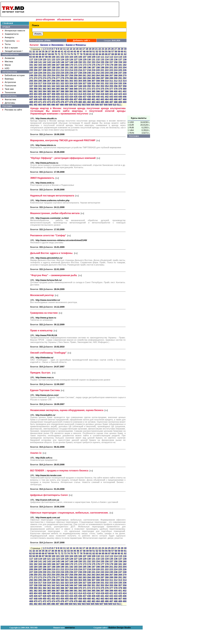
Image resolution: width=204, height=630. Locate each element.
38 (52, 51)
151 (84, 62)
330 (98, 83)
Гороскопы (10, 41)
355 (111, 86)
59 (119, 51)
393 (84, 91)
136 (116, 59)
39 (56, 51)
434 (71, 96)
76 (75, 54)
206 (35, 70)
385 (49, 91)
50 (90, 51)
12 (67, 49)
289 (111, 78)
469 (31, 102)
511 (119, 104)
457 (75, 99)
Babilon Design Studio (119, 627)
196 (89, 67)
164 (44, 65)
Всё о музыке (11, 47)
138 (125, 59)
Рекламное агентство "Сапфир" (48, 235)
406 (44, 94)
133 (102, 59)
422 (116, 94)
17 (83, 49)
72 (62, 54)
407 (49, 94)
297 (49, 81)
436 (80, 96)
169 (67, 65)
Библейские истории (15, 75)
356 (116, 86)
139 (31, 62)
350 (89, 86)
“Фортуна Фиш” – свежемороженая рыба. (53, 275)
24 (106, 49)
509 (110, 104)
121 (49, 59)
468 (125, 99)
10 (61, 49)
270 (125, 75)
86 (106, 54)
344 (62, 86)
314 (125, 81)
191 (67, 67)
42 (65, 51)
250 (35, 75)
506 (97, 104)
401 (120, 91)
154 (98, 62)
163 (40, 65)
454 (62, 99)
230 (44, 73)
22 (99, 49)
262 (89, 75)
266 (107, 75)
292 (125, 78)
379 (120, 88)
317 (40, 83)
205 (31, 70)
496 (53, 104)
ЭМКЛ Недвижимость (42, 178)
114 (116, 57)
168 (62, 65)
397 (102, 91)
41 (62, 51)
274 (44, 78)
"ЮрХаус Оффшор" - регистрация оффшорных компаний (63, 158)
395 (93, 91)
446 (125, 96)
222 (107, 70)
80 (87, 54)
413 (75, 94)
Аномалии (10, 58)
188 (53, 67)
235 (67, 73)
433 (67, 96)
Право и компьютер (41, 330)
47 (81, 51)
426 (35, 96)
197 (93, 67)
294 (35, 81)
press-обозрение (45, 19)
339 (40, 86)
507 (101, 104)
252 (44, 75)
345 (67, 86)
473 (49, 102)
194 (80, 67)
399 (111, 91)
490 (125, 102)
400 (116, 91)
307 (93, 81)
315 (31, 83)
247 (120, 73)
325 (75, 83)
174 (89, 65)
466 (116, 99)
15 (77, 49)
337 (31, 86)
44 (71, 51)
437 (84, 96)
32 (33, 51)
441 (102, 96)
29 (122, 49)
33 (37, 51)
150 (80, 62)
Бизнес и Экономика (52, 45)
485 (102, 102)
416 (89, 94)
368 (71, 88)
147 (67, 62)
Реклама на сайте (13, 110)
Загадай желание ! (14, 51)
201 (111, 67)
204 (125, 67)
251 (40, 75)
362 (44, 88)
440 (98, 96)
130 (89, 59)
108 (89, 57)
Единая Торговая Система (45, 390)
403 (31, 94)
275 (49, 78)
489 (120, 102)
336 (125, 83)
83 (97, 54)
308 (98, 81)
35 (43, 51)
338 (35, 86)
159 (120, 62)
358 (125, 86)
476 (62, 102)
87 (109, 54)
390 (71, 91)
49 (87, 51)
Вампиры (9, 79)
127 (75, 59)
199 (102, 67)
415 (84, 94)
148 (71, 62)
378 (116, 88)
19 (90, 49)
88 (112, 54)
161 (31, 65)
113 (111, 57)
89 (116, 54)
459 (84, 99)
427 (40, 96)
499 (66, 104)
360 (35, 88)
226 (125, 70)
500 (71, 104)
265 (102, 75)
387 (58, 91)
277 (58, 78)
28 (119, 49)
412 (71, 94)
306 (89, 81)
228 (35, 73)
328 (89, 83)
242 (98, 73)
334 (116, 83)
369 (75, 88)
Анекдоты (9, 37)
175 (93, 65)
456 (71, 99)
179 (111, 65)
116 (125, 57)
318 (44, 83)
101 (58, 57)
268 (116, 75)
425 (31, 96)
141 (40, 62)
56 (109, 51)
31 (30, 51)
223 (111, 70)
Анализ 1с (36, 453)
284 (89, 78)
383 (40, 91)
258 (71, 75)
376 (107, 88)
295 (40, 81)
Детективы (10, 103)
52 (97, 51)
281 (75, 78)
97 (43, 57)
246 (116, 73)
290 (116, 78)
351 (93, 86)
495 (49, 104)
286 (98, 78)
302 (71, 81)
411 (67, 94)
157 (111, 62)
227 (31, 73)
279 (67, 78)
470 (35, 102)
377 (111, 88)
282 (80, 78)
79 (84, 54)
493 (40, 104)
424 (125, 94)
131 (93, 59)
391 (75, 91)
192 (71, 67)
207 (40, 70)
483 (93, 102)
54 (103, 51)
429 (49, 96)
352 (98, 86)
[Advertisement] (138, 59)
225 (120, 70)
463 (102, 99)
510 (114, 104)
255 (58, 75)
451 (49, 99)
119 (40, 59)
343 (58, 86)
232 (53, 73)
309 (102, 81)
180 (116, 65)
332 (107, 83)
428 (44, 96)
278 (62, 78)
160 (125, 62)
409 (58, 94)
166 (53, 65)
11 (64, 49)
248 (125, 73)
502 (79, 104)
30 (125, 49)
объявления (64, 19)
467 (120, 99)
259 (75, 75)
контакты (78, 19)
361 (40, 88)
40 (59, 51)
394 (89, 91)
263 (93, 75)
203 (120, 67)
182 (125, 65)
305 (84, 81)
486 (107, 102)
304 (80, 81)
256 (62, 75)
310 (107, 81)
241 (93, 73)
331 (102, 83)
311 (111, 81)
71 (59, 54)
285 (93, 78)
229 (40, 73)
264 (98, 75)
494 (44, 104)
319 (49, 83)
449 (40, 99)
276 (53, 78)
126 (71, 59)
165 (49, 65)
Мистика (9, 61)
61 (125, 51)
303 (75, 81)
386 (53, 91)
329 (93, 83)
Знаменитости (11, 34)
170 (71, 65)
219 (93, 70)
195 (84, 67)
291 (120, 78)
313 (120, 81)
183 (31, 67)
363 (49, 88)
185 (40, 67)
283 (84, 78)
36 (46, 51)
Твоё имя (9, 89)
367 (67, 88)
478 (71, 102)
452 (53, 99)
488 (116, 102)
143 (49, 62)
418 (98, 94)
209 (49, 70)
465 (111, 99)
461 (93, 99)
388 (62, 91)
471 (40, 102)
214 (71, 70)
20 (93, 49)
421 (111, 94)
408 (53, 94)
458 (80, 99)
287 (102, 78)
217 (84, 70)
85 (103, 54)
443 (111, 96)
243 (102, 73)
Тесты (8, 44)
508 (106, 104)
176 (98, 65)
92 (125, 54)
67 (46, 54)
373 (93, 88)
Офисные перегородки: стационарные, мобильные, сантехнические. (69, 512)
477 (67, 102)
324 (71, 83)
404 (35, 94)
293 (31, 81)
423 (120, 94)
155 (102, 62)
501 (75, 104)
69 (52, 54)
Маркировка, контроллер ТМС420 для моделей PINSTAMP (62, 140)
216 (80, 70)
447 (31, 99)
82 (94, 54)
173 (84, 65)
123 (58, 59)
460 (89, 99)
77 (78, 54)
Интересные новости (15, 30)
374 (98, 88)
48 (84, 51)
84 (100, 54)
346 (71, 86)
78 (81, 54)
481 (84, 102)
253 (49, 75)
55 (106, 51)
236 (71, 73)
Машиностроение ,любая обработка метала (55, 213)
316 (35, 83)
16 (80, 49)
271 (31, 78)
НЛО (7, 68)
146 (62, 62)
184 (35, 67)
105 (75, 57)
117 (31, 59)
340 (44, 86)
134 (107, 59)
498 (62, 104)
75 (71, 54)
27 (115, 49)
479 (75, 102)
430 (53, 96)
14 (74, 49)
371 (84, 88)
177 (102, 65)
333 (111, 83)
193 (75, 67)
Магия (8, 65)
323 (67, 83)
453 (58, 99)
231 (49, 73)
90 (119, 54)
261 (84, 75)
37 (49, 51)
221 (102, 70)
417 (93, 94)
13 (71, 49)
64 (37, 54)
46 (78, 51)
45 (75, 51)
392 (80, 91)
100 (53, 57)
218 (89, 70)
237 (75, 73)
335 (120, 83)
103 (67, 57)
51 (94, 51)
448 (35, 99)
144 (53, 62)
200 (107, 67)
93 (30, 57)
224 (116, 70)
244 (107, 73)
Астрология (10, 82)
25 (109, 49)
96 (40, 57)
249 (31, 75)
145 (58, 62)
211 (58, 70)
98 (46, 57)
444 (116, 96)
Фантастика (10, 99)
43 (68, 51)
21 (96, 49)
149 (75, 62)
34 (40, 51)
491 (31, 104)
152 (89, 62)
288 (107, 78)
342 (53, 86)
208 (44, 70)
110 (98, 57)
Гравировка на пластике (44, 313)
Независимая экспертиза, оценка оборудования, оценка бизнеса (66, 410)
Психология (10, 85)
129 (84, 59)
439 (93, 96)
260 (80, 75)
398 (107, 91)
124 (62, 59)
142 (44, 62)
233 (58, 73)
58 (116, 51)
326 (80, 83)
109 (93, 57)
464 (107, 99)
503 (84, 104)
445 (120, 96)
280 (71, 78)
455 (67, 99)
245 (111, 73)
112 (107, 57)
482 (89, 102)
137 (120, 59)
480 (80, 102)
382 (35, 91)
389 (67, 91)
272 (35, 78)
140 (35, 62)
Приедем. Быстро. (40, 372)
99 (49, 57)
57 (112, 51)
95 (37, 57)
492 (35, 104)
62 (30, 54)
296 (44, 81)
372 (89, 88)
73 (65, 54)
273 (40, 78)
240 (89, 73)
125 (67, 59)
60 (122, 51)
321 (58, 83)
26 (112, 49)
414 (80, 94)
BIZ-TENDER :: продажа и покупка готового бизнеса (59, 470)
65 (40, 54)
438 (89, 96)
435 (75, 96)
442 (107, 96)
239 (84, 73)
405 (40, 94)
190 (62, 67)
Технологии (10, 92)
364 (53, 88)
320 (53, 83)
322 (62, 83)
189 (58, 67)
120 (44, 59)
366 (62, 88)
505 (92, 104)
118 (35, 59)
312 (116, 81)
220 (98, 70)
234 (62, 73)
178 (107, 65)
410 (62, 94)
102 (62, 57)
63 (33, 54)
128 (80, 59)
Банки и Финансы (76, 45)
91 (122, 54)
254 (53, 75)
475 (58, 102)
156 (107, 62)
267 (111, 75)
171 (75, 65)
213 (67, 70)
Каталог (34, 45)
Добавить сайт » (81, 40)
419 (102, 94)
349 (84, 86)
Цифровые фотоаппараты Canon (49, 495)
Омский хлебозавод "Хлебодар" (48, 352)
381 (31, 91)
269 (120, 75)
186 (44, 67)
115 (120, 57)
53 (100, 51)
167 (58, 65)
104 (71, 57)
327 (84, 83)
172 (80, 65)
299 (58, 81)
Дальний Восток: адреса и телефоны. (51, 253)
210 (53, 70)
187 (49, 67)
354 (107, 86)
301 (67, 81)
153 (93, 62)
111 (102, 57)
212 (62, 70)
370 (80, 88)
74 (68, 54)
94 (33, 57)
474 (53, 102)
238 (80, 73)
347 (75, 86)
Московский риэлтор (42, 295)
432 (62, 96)
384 (44, 91)
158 (116, 62)
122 (53, 59)
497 (57, 104)
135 (111, 59)
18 (86, 49)
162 (35, 65)
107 (84, 57)
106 (80, 57)
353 (102, 86)
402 (125, 91)
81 (90, 54)
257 (67, 75)
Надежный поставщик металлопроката (52, 195)
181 (120, 65)
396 (98, 91)
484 (98, 102)
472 (44, 102)
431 (58, 96)
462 (98, 99)
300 (62, 81)
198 (98, 67)
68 (49, 54)
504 (88, 104)
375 (102, 88)
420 (107, 94)
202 (116, 67)
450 (44, 99)
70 (56, 54)
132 (98, 59)
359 (31, 88)
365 (58, 88)
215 (75, 70)
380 (125, 88)
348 (80, 86)
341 (49, 86)
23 (103, 49)
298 (53, 81)
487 (111, 102)
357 (120, 86)
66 (43, 54)
